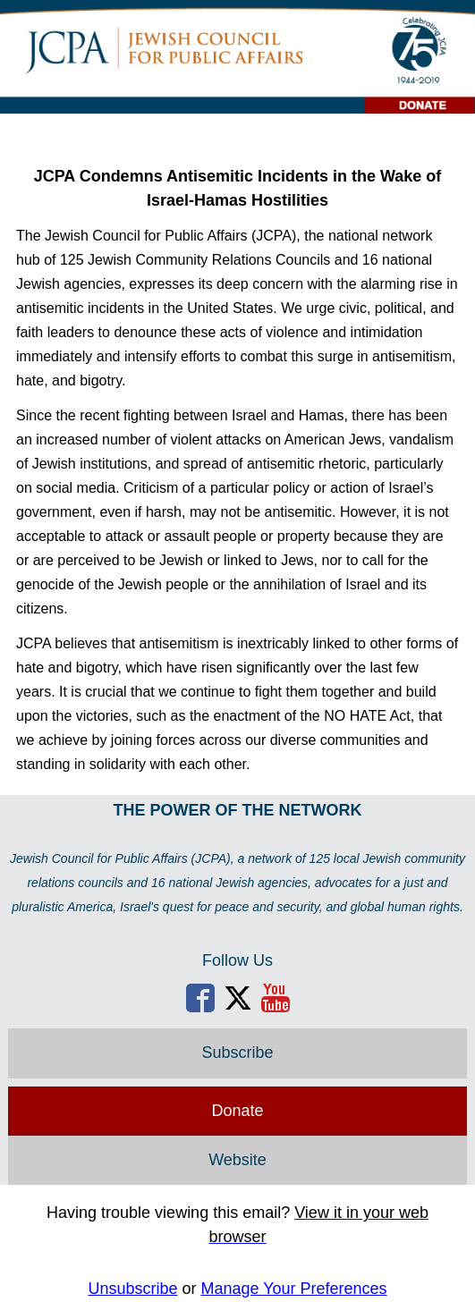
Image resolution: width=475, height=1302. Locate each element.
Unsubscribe (132, 1289)
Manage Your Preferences (293, 1289)
